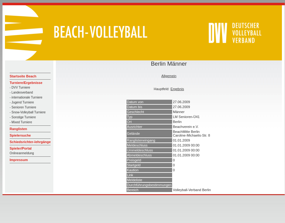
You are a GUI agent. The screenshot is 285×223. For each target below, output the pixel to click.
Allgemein (168, 76)
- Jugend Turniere (22, 102)
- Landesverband (21, 92)
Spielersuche (20, 135)
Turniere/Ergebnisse (26, 83)
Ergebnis (177, 89)
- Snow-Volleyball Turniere (28, 112)
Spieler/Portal (21, 148)
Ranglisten (18, 129)
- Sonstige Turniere (23, 117)
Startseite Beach (23, 76)
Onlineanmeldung (22, 153)
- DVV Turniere (20, 87)
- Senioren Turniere (23, 107)
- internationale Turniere (26, 97)
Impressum (19, 160)
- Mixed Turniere (21, 122)
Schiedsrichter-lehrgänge (30, 142)
